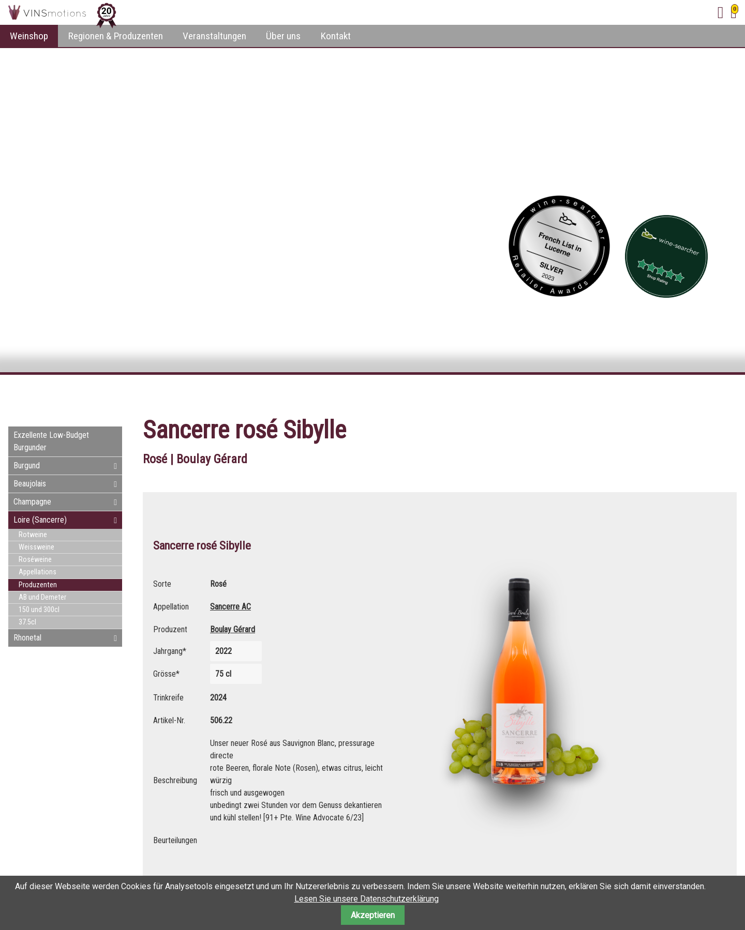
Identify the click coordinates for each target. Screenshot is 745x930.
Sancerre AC (230, 607)
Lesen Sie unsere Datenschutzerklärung (366, 899)
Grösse (169, 671)
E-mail (707, 393)
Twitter (687, 393)
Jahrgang (169, 649)
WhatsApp (728, 393)
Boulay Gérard (232, 629)
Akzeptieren (373, 915)
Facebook (666, 393)
